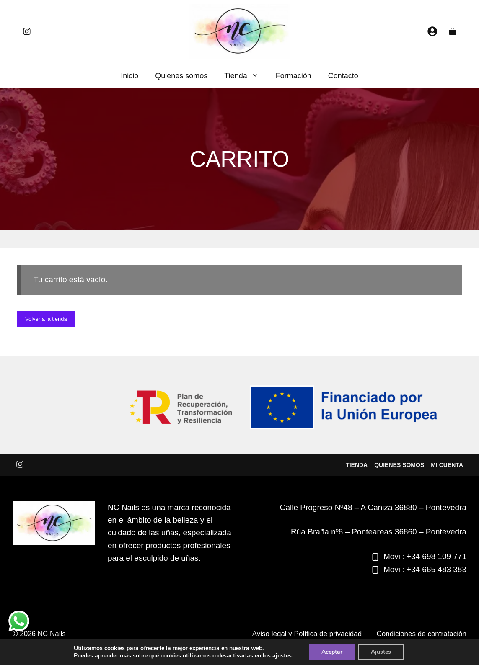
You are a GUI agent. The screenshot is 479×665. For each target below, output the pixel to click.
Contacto (343, 76)
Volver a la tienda (46, 319)
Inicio (129, 76)
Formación (293, 76)
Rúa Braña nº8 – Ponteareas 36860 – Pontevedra (378, 531)
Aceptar (331, 652)
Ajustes (381, 652)
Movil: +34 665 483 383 (424, 569)
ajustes (282, 656)
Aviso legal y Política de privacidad (307, 634)
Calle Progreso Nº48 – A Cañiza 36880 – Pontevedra (373, 507)
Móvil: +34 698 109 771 (424, 556)
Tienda (245, 75)
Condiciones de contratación (421, 634)
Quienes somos (181, 76)
